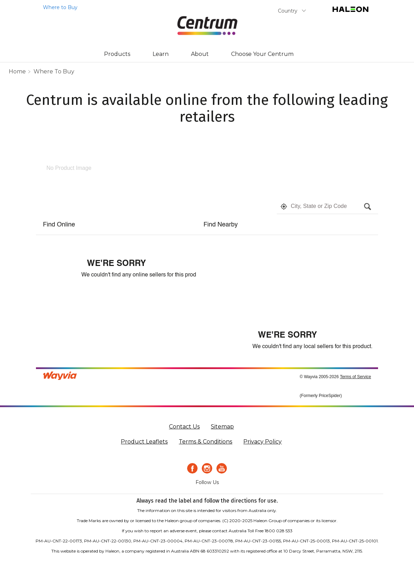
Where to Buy (54, 71)
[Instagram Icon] (207, 468)
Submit (318, 12)
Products (117, 54)
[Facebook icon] (192, 468)
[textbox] (326, 207)
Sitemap (222, 426)
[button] (283, 206)
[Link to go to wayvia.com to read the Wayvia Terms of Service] (60, 375)
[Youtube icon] (221, 468)
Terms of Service (355, 376)
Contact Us (184, 426)
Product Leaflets (144, 441)
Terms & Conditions (205, 441)
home (17, 71)
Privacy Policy (262, 441)
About (200, 54)
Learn (161, 54)
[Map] (287, 274)
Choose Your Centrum (262, 54)
